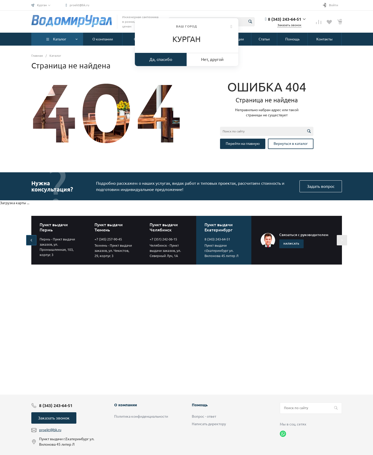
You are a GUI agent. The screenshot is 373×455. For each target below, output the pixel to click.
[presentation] (31, 240)
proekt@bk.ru (79, 5)
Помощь (200, 405)
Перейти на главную (243, 143)
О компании (125, 405)
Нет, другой (212, 59)
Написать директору (209, 424)
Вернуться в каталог (291, 143)
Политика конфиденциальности (141, 416)
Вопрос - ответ (204, 416)
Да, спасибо (160, 59)
